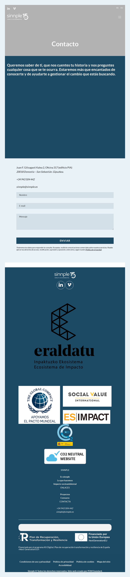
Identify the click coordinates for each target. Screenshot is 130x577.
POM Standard (95, 571)
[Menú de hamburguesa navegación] (119, 17)
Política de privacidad (94, 250)
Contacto (65, 498)
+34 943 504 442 (25, 179)
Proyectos (65, 494)
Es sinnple (65, 477)
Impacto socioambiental (65, 484)
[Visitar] (8, 8)
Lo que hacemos (65, 480)
